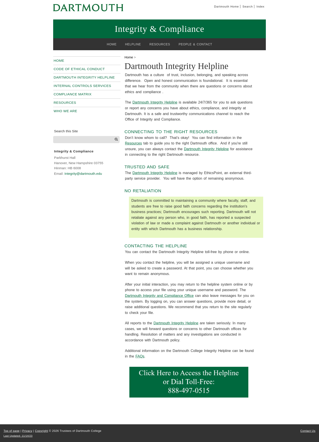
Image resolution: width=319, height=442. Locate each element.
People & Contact (195, 44)
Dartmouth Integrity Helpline (84, 77)
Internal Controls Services (82, 86)
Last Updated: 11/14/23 (18, 435)
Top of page (11, 430)
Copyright (41, 430)
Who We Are (65, 111)
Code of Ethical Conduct (79, 69)
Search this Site (66, 131)
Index (261, 6)
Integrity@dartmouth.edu (83, 173)
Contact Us (307, 430)
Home (112, 44)
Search (248, 6)
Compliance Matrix (72, 94)
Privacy (27, 430)
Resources (160, 44)
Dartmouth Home (226, 6)
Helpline (133, 44)
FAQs (140, 356)
